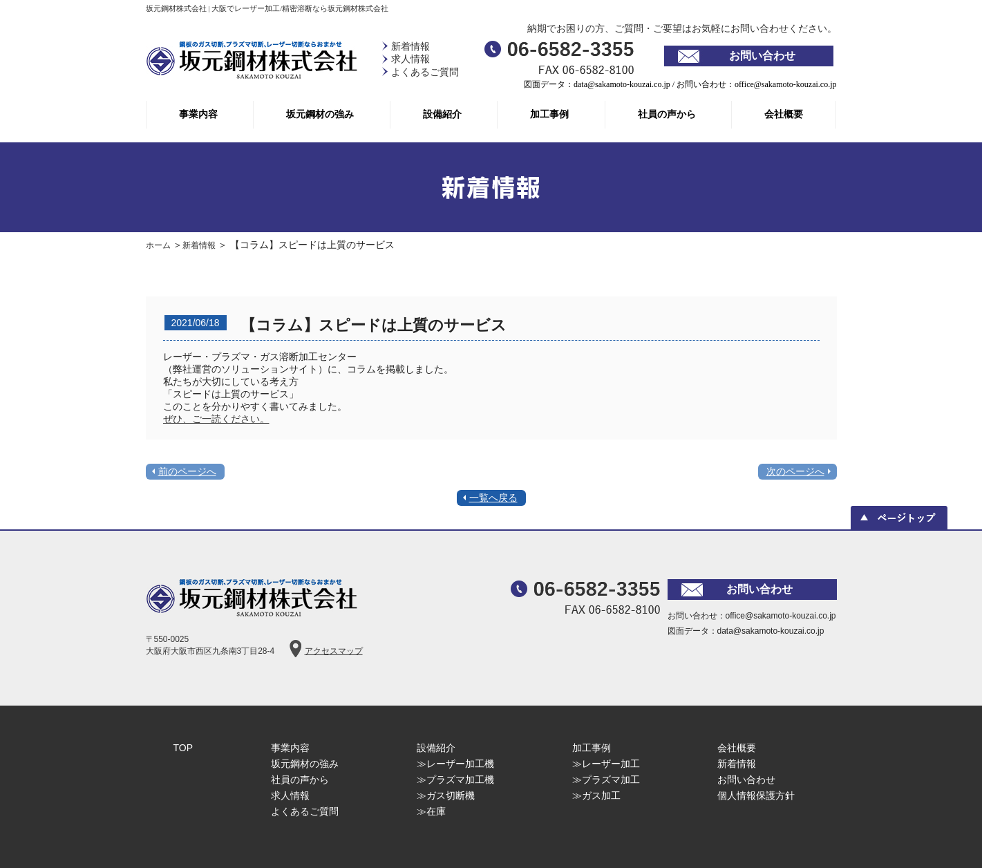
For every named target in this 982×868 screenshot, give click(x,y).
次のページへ (795, 471)
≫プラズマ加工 (606, 779)
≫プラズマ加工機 (455, 779)
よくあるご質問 (425, 72)
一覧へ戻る (493, 497)
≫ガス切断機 (446, 795)
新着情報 (410, 46)
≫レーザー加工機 (455, 763)
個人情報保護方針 (756, 795)
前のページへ (187, 471)
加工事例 (549, 114)
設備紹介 (442, 114)
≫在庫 (431, 811)
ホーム (159, 245)
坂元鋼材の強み (320, 114)
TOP (183, 747)
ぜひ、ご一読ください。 (216, 418)
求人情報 (410, 59)
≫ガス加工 (596, 795)
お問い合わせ (762, 56)
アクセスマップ (334, 651)
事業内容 (198, 114)
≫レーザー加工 (606, 763)
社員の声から (667, 114)
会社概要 (783, 114)
